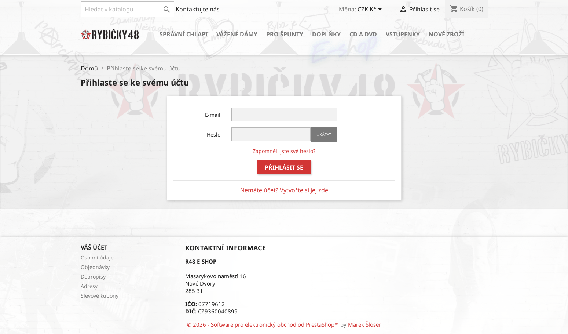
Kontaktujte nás (198, 9)
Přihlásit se (284, 167)
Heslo (213, 134)
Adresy (89, 286)
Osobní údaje (97, 257)
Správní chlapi (184, 34)
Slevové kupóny (99, 295)
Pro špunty (284, 34)
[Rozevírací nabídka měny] (371, 10)
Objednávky (95, 267)
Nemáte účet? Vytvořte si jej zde (284, 190)
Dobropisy (93, 276)
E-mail (212, 114)
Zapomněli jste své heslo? (284, 151)
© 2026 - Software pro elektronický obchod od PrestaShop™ (263, 324)
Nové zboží (446, 34)
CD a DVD (363, 34)
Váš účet (94, 247)
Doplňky (326, 34)
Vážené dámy (236, 34)
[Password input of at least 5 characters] (271, 134)
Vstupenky (403, 34)
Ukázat (323, 134)
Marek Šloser (364, 324)
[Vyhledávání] (127, 9)
